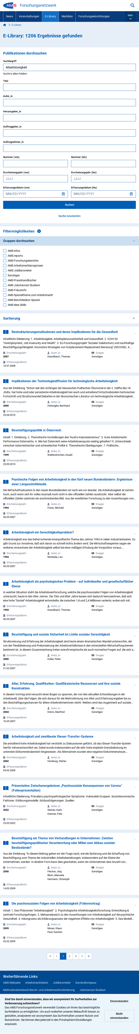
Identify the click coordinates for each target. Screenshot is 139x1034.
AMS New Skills (17, 304)
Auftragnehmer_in (13, 141)
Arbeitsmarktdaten (36, 982)
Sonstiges (14, 275)
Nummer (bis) (79, 157)
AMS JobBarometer (20, 270)
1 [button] (63, 956)
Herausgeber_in (12, 111)
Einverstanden (119, 1001)
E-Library (50, 16)
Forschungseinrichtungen (94, 16)
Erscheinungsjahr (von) (16, 172)
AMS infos (14, 250)
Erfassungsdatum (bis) (84, 187)
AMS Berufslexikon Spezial (24, 300)
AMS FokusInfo (17, 290)
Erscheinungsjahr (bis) (84, 172)
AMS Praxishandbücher (22, 280)
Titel (5, 80)
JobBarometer (62, 982)
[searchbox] (69, 67)
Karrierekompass (85, 982)
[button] (130, 16)
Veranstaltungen (29, 16)
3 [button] (76, 956)
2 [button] (69, 956)
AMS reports (15, 255)
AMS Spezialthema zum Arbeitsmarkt (30, 295)
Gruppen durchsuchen (18, 241)
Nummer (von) (11, 157)
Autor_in (8, 96)
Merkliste (67, 16)
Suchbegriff (10, 61)
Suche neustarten (69, 216)
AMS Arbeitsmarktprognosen (25, 265)
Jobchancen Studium (93, 990)
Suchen (69, 204)
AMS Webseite (11, 982)
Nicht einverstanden (119, 1015)
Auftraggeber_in (12, 126)
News (9, 16)
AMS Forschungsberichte (23, 260)
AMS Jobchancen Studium (24, 285)
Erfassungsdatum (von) (16, 187)
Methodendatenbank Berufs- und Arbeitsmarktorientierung (39, 990)
